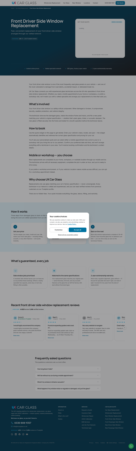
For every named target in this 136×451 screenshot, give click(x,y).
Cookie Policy (72, 224)
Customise (58, 230)
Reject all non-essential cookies (68, 235)
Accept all (77, 230)
